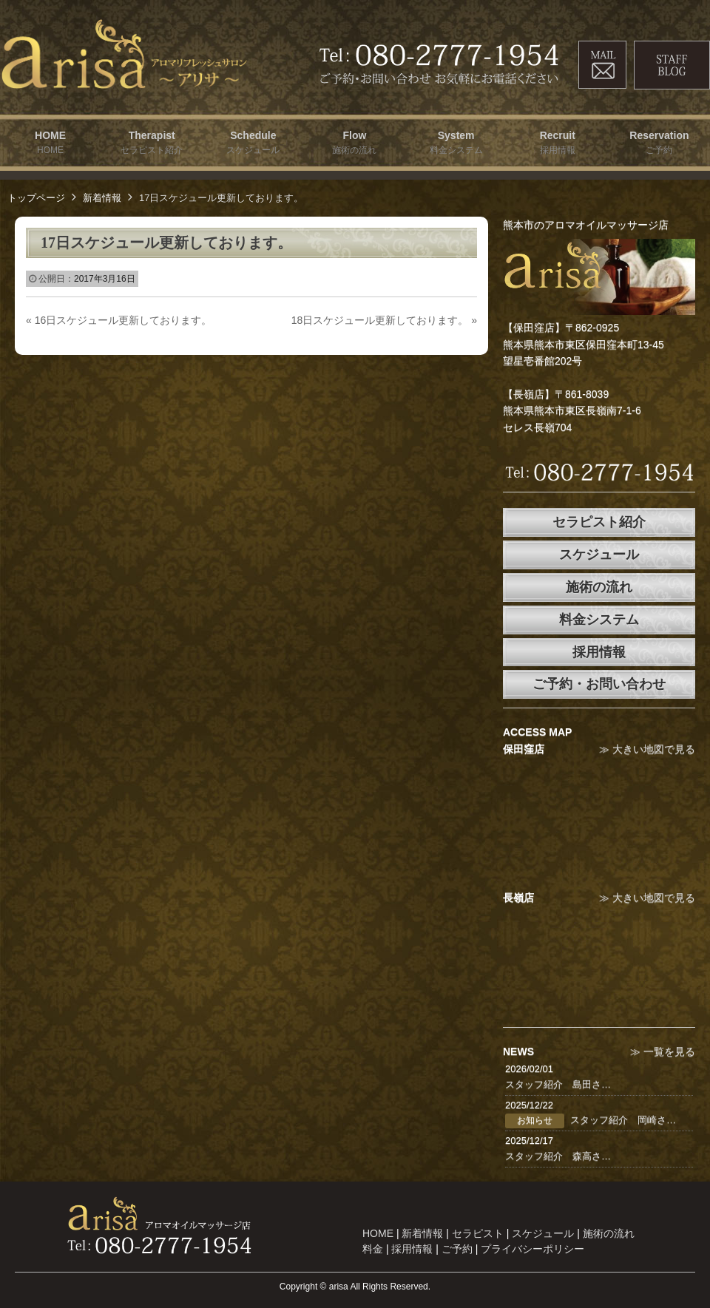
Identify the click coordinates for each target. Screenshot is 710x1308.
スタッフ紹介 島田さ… (558, 1084)
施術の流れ (599, 587)
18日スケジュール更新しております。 (384, 320)
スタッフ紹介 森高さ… (558, 1156)
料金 (372, 1249)
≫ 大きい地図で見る (647, 749)
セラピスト (478, 1233)
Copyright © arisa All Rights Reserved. (355, 1286)
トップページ (36, 197)
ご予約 (457, 1249)
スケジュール (599, 554)
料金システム (599, 619)
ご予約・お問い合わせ (599, 684)
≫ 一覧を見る (662, 1051)
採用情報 (599, 652)
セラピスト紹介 (599, 522)
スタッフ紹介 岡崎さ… (623, 1119)
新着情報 (102, 197)
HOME (377, 1233)
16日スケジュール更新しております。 (119, 320)
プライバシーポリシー (532, 1249)
